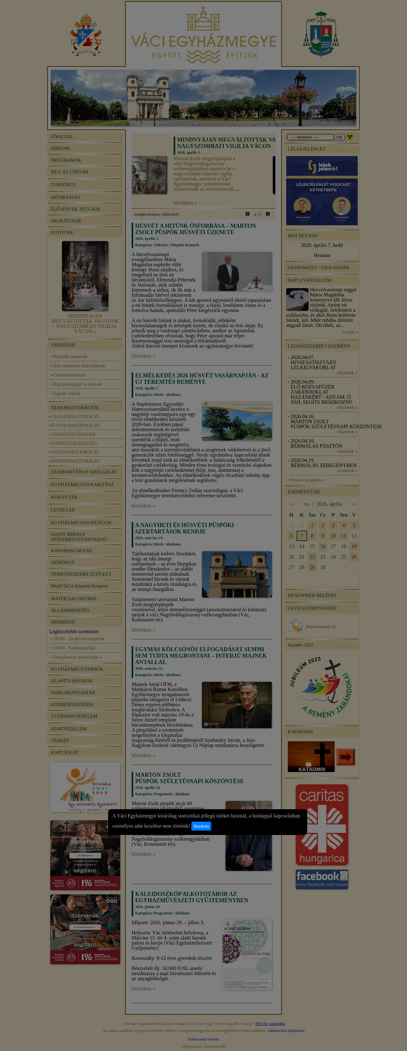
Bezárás (201, 826)
